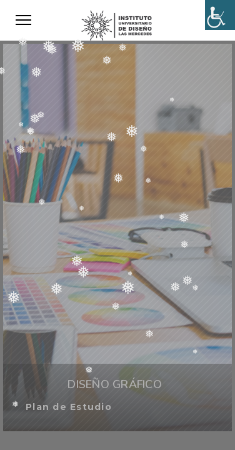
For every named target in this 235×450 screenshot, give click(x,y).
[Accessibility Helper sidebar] (220, 15)
